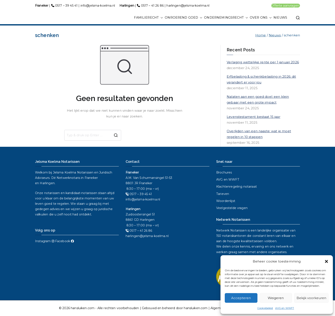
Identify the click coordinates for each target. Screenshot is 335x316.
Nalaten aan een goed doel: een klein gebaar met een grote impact (258, 99)
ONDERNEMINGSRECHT (226, 18)
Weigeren (276, 298)
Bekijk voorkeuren (311, 298)
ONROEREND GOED (183, 18)
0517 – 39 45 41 (66, 5)
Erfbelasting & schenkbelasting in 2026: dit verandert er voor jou (261, 79)
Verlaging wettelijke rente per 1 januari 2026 (263, 62)
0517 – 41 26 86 (152, 5)
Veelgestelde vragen (232, 208)
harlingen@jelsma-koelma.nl (187, 5)
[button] (326, 261)
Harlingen (47, 183)
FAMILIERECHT (148, 18)
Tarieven (222, 194)
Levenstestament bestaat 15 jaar (253, 117)
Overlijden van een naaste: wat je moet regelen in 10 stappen (259, 134)
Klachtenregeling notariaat (236, 186)
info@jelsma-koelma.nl (98, 5)
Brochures (224, 172)
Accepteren (241, 298)
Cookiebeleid (265, 308)
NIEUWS (280, 17)
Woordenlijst (225, 201)
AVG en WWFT (284, 308)
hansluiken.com (82, 308)
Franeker (91, 178)
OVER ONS (261, 18)
